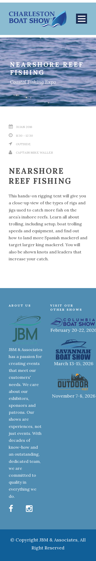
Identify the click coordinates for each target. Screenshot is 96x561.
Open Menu (81, 19)
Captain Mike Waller (34, 152)
